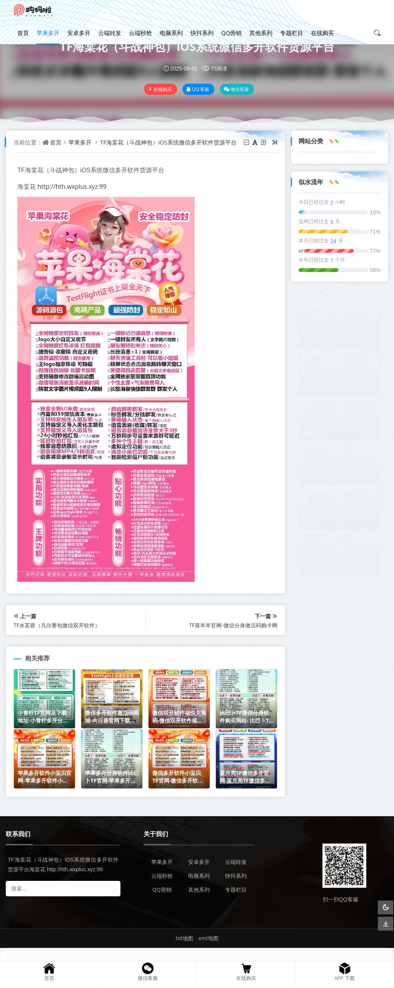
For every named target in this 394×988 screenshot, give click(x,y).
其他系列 (260, 33)
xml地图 (209, 938)
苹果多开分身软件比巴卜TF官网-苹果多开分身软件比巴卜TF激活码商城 (337, 553)
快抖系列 (202, 33)
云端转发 (109, 33)
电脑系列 (171, 33)
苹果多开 (48, 33)
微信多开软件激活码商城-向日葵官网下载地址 (337, 377)
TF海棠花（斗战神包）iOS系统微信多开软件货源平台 (197, 46)
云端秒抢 (140, 33)
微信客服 (236, 89)
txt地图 (184, 938)
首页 (23, 33)
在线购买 (322, 33)
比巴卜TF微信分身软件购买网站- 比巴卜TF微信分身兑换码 (336, 467)
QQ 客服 (198, 89)
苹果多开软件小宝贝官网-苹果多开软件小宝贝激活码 (337, 512)
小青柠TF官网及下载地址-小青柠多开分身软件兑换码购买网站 (339, 332)
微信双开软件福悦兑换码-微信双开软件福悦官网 (337, 422)
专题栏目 (291, 33)
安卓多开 (78, 33)
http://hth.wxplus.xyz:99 (71, 186)
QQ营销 (231, 33)
